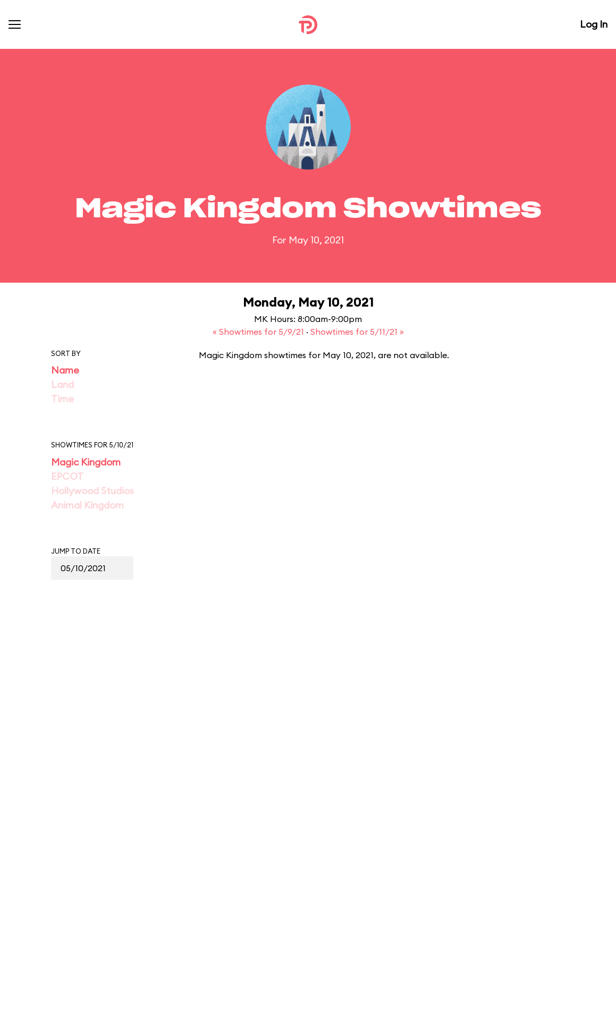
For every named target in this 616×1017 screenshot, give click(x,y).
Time (62, 399)
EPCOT (67, 476)
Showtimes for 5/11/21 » (357, 331)
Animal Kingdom (87, 505)
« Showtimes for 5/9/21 (259, 331)
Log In (593, 24)
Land (62, 384)
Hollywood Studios (92, 491)
